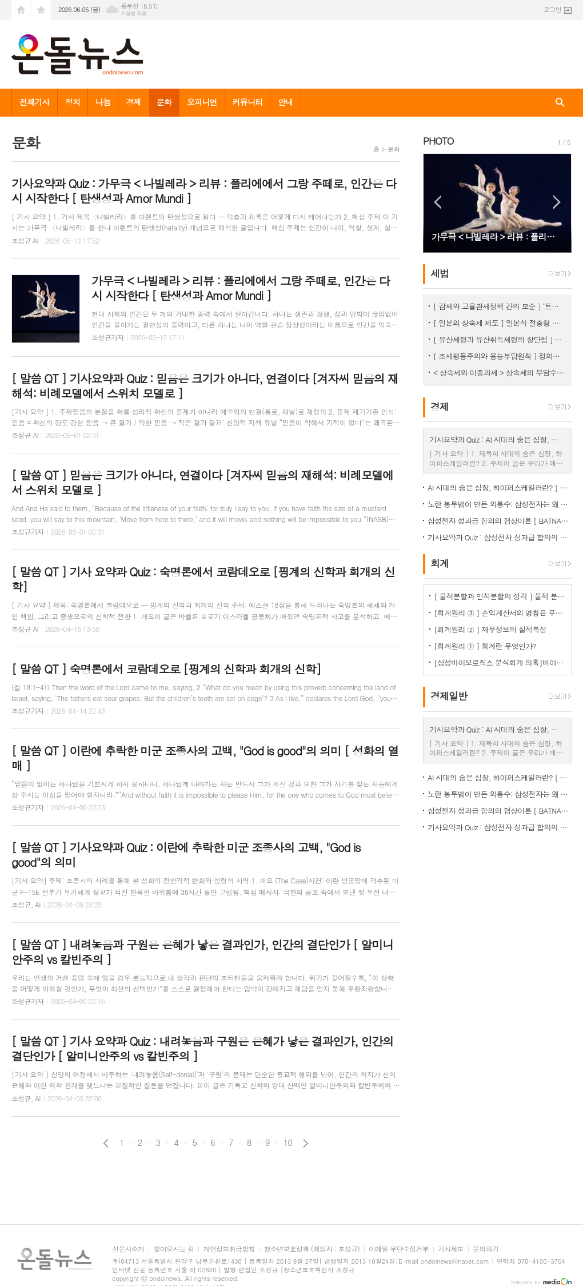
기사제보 (451, 1249)
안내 (285, 102)
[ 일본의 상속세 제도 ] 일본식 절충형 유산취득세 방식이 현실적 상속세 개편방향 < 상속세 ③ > (499, 322)
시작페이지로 (21, 10)
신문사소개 (128, 1249)
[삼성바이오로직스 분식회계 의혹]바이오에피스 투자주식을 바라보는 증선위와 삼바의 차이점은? (499, 662)
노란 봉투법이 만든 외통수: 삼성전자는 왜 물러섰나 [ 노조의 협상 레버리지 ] (500, 504)
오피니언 (202, 102)
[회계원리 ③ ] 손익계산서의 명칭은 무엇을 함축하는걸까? (499, 612)
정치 (72, 102)
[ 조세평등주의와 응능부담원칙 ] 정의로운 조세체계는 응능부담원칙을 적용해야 (499, 356)
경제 (133, 102)
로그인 (552, 9)
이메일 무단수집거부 (399, 1249)
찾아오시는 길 (173, 1249)
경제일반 (448, 696)
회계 (439, 563)
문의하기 (485, 1249)
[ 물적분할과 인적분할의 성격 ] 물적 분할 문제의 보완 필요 (499, 596)
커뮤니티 (248, 102)
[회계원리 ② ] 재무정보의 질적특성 (490, 629)
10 (288, 1142)
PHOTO (438, 141)
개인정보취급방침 (228, 1249)
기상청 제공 (133, 13)
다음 (305, 1143)
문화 (164, 102)
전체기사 (34, 102)
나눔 (102, 102)
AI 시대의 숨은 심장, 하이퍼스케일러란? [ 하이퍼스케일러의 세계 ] (500, 487)
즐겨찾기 (41, 10)
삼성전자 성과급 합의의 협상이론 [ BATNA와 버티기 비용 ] (500, 520)
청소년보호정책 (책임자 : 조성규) (312, 1249)
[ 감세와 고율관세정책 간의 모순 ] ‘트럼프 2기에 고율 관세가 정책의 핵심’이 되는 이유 (499, 306)
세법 (439, 273)
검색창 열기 (560, 103)
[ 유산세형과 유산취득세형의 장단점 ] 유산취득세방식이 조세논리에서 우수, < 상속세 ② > (499, 339)
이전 (106, 1143)
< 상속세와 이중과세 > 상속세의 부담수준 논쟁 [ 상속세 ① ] (499, 372)
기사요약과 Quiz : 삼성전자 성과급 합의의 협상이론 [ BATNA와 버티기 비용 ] (500, 537)
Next (557, 202)
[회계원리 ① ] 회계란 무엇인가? (485, 645)
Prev (438, 202)
